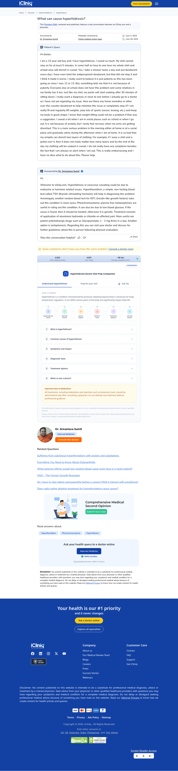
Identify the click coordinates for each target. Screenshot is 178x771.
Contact (131, 650)
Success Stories (91, 673)
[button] (48, 313)
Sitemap (106, 717)
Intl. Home (112, 732)
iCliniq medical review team (90, 39)
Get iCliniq (132, 664)
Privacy (81, 717)
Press (85, 668)
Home (21, 13)
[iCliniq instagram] (48, 654)
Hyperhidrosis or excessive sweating (89, 185)
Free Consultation (141, 3)
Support (131, 659)
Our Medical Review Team (96, 655)
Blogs (86, 659)
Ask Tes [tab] (123, 283)
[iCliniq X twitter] (56, 654)
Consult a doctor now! (121, 249)
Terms (70, 717)
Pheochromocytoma (88, 203)
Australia (74, 732)
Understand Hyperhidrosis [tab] (54, 284)
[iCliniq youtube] (64, 654)
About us (87, 650)
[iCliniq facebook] (32, 654)
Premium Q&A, (51, 24)
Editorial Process (93, 583)
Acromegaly (47, 198)
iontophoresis (58, 225)
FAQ (129, 655)
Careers (87, 664)
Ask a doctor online (89, 620)
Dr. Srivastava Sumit (49, 39)
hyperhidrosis (61, 13)
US (62, 732)
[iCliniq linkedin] (40, 654)
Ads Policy (93, 717)
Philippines (93, 732)
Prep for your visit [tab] (89, 283)
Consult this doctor (68, 439)
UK (66, 732)
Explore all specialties (88, 629)
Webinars (88, 677)
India (83, 732)
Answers (31, 13)
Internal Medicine (45, 13)
